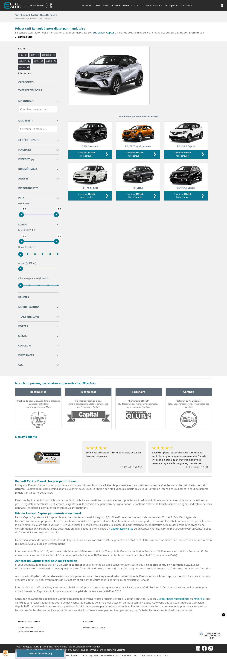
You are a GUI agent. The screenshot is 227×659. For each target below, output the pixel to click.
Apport (27, 263)
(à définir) (30, 247)
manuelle (199, 599)
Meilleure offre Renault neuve (31, 631)
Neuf (105, 5)
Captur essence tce (122, 528)
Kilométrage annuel (33, 278)
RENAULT (22, 61)
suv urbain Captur (103, 32)
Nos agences (171, 5)
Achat (98, 5)
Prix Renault (45, 19)
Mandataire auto (22, 19)
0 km (21, 55)
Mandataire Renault (26, 627)
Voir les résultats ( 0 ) (40, 653)
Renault (34, 19)
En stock (127, 5)
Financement (130, 655)
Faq (167, 655)
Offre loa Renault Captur (94, 627)
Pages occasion (151, 655)
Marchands (186, 5)
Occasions (46, 55)
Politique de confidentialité (100, 655)
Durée (26, 247)
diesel (36, 61)
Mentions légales (68, 655)
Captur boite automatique (173, 599)
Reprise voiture (154, 5)
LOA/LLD (138, 5)
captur (49, 61)
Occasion (116, 5)
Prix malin (87, 5)
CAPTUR (22, 67)
